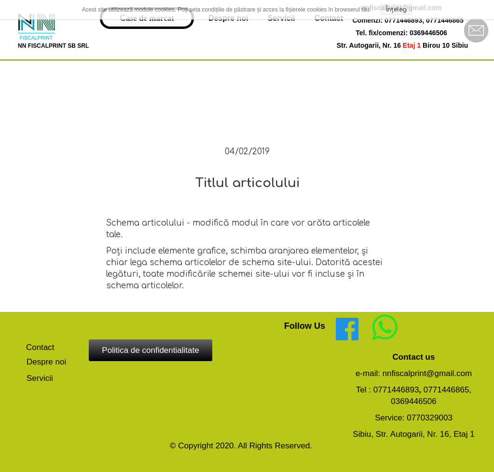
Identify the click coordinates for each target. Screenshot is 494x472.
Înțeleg (396, 9)
